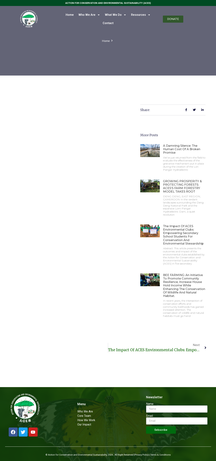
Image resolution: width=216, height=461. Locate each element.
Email (149, 415)
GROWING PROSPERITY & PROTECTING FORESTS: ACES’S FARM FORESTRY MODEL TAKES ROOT (182, 186)
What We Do (115, 15)
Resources (141, 15)
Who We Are (89, 15)
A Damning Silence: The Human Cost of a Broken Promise (181, 149)
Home (70, 14)
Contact (108, 23)
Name (149, 403)
